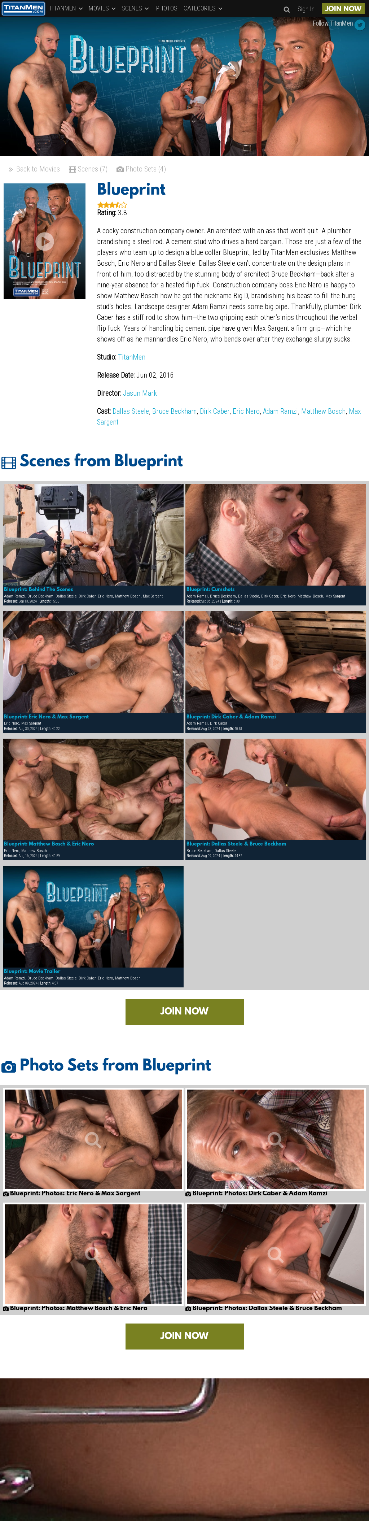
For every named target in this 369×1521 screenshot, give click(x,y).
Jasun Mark (140, 393)
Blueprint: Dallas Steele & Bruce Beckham (236, 844)
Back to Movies (33, 170)
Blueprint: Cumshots (210, 589)
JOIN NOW (343, 9)
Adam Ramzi (280, 411)
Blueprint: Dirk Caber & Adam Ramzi (231, 717)
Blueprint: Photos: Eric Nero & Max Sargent (71, 1194)
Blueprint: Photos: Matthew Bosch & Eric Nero (75, 1309)
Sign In (306, 9)
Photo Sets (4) (141, 170)
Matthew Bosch (323, 411)
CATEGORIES (204, 8)
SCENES (136, 8)
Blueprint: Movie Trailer (32, 971)
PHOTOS (166, 8)
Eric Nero (246, 411)
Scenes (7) (88, 170)
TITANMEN (66, 8)
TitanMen (131, 357)
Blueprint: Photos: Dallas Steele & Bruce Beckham (263, 1309)
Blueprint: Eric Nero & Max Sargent (46, 717)
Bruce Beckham (174, 411)
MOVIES (103, 8)
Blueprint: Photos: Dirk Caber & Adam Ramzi (256, 1194)
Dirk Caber (214, 411)
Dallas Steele (131, 411)
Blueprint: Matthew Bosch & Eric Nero (49, 844)
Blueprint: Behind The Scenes (38, 589)
